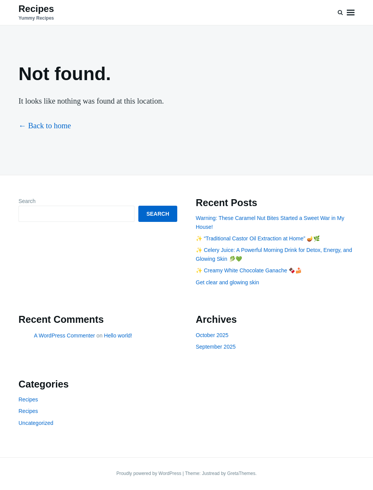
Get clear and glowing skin (227, 282)
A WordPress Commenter (64, 335)
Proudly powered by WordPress (149, 473)
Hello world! (118, 335)
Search (26, 201)
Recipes (36, 8)
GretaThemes (241, 473)
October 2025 (212, 335)
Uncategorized (35, 423)
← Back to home (44, 125)
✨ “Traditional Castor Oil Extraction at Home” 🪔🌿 (258, 238)
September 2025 (216, 347)
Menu (351, 12)
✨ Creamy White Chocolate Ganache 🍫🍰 (249, 270)
